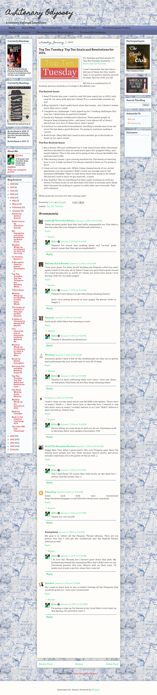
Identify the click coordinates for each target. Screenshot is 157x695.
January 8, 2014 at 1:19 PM (67, 583)
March (15, 204)
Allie (52, 202)
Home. (12, 28)
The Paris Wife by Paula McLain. (17, 393)
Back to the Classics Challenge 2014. (18, 420)
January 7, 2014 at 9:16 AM (83, 263)
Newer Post (45, 664)
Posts (131, 119)
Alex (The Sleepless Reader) (60, 446)
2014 (12, 198)
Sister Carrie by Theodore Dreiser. (18, 224)
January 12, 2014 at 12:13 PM (74, 604)
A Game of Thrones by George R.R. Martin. (18, 322)
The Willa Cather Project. (82, 28)
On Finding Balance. (17, 258)
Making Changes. (17, 413)
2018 (12, 184)
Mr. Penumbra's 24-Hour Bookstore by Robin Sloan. (18, 236)
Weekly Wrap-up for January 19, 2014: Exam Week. (18, 299)
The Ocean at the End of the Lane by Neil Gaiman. (18, 311)
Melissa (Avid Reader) (57, 263)
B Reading (50, 492)
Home (79, 664)
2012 (12, 440)
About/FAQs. (29, 28)
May (14, 201)
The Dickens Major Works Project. (55, 32)
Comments (134, 123)
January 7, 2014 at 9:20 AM (68, 317)
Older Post (112, 664)
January (16, 211)
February (17, 207)
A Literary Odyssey (39, 13)
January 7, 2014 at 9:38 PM (73, 556)
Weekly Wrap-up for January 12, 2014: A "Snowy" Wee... (18, 350)
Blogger (96, 690)
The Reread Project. (19, 32)
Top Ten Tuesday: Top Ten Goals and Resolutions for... (18, 381)
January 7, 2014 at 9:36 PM (73, 424)
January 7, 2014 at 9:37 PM (73, 470)
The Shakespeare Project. (117, 28)
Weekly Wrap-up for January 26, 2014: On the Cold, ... (18, 249)
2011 (12, 443)
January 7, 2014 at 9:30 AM (68, 355)
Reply (48, 231)
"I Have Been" (18, 290)
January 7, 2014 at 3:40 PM (72, 532)
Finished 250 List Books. (93, 32)
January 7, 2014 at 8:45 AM (89, 221)
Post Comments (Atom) (85, 673)
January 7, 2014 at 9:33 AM (60, 398)
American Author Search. (17, 216)
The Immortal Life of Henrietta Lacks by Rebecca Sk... (18, 335)
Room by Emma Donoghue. (18, 361)
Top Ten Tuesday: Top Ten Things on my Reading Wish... (18, 280)
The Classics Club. (52, 28)
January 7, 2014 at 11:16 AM (70, 492)
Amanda (49, 317)
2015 (12, 194)
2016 (12, 191)
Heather (49, 583)
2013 (12, 436)
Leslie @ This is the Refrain (60, 221)
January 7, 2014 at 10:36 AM (90, 446)
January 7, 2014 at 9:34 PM (73, 241)
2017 (12, 187)
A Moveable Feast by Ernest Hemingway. (18, 266)
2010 (12, 446)
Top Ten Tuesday (54, 206)
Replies (51, 237)
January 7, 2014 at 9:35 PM (73, 336)
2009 (12, 450)
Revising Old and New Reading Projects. (18, 369)
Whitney (50, 355)
